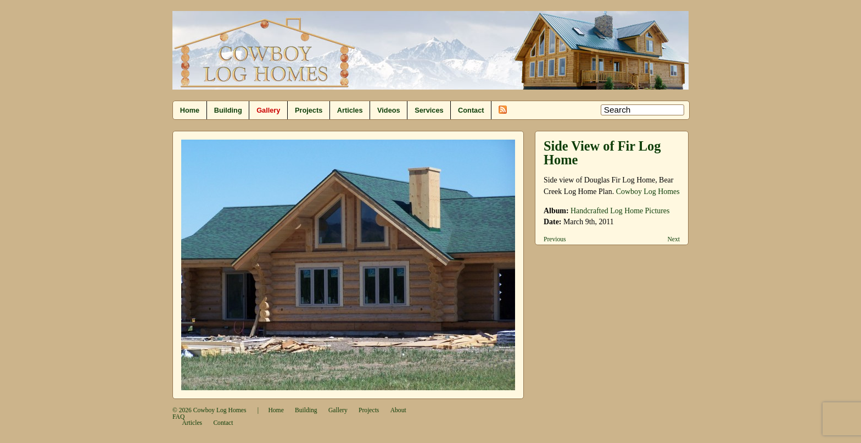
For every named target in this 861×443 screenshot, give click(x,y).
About (398, 410)
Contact (471, 110)
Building (228, 110)
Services (429, 110)
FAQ (178, 416)
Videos (388, 110)
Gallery (268, 110)
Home (189, 110)
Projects (308, 110)
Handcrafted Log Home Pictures (620, 211)
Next (673, 239)
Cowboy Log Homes (648, 191)
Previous (555, 239)
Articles (350, 110)
